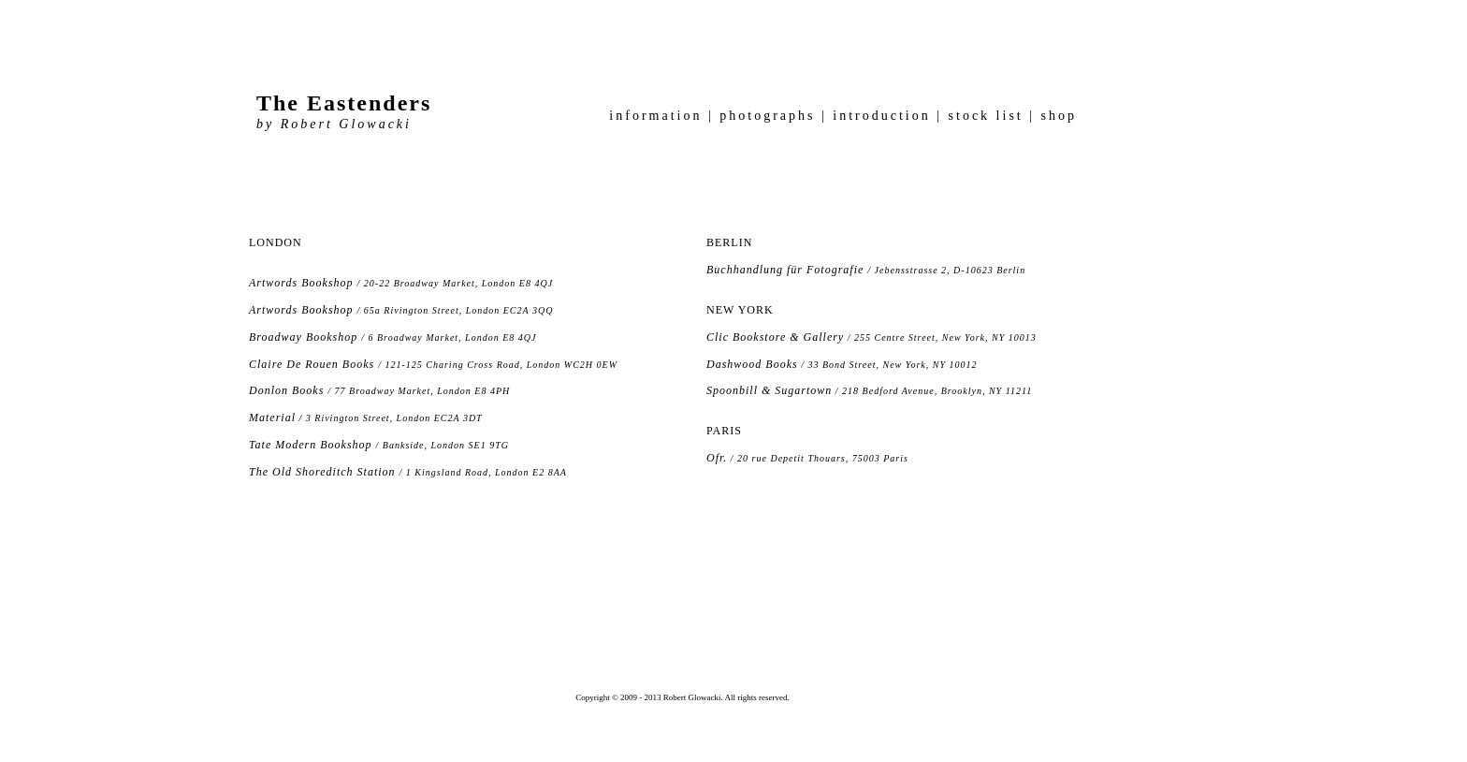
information (658, 116)
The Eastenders (343, 103)
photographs (770, 116)
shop (1056, 116)
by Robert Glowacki (334, 124)
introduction (882, 116)
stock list (989, 116)
